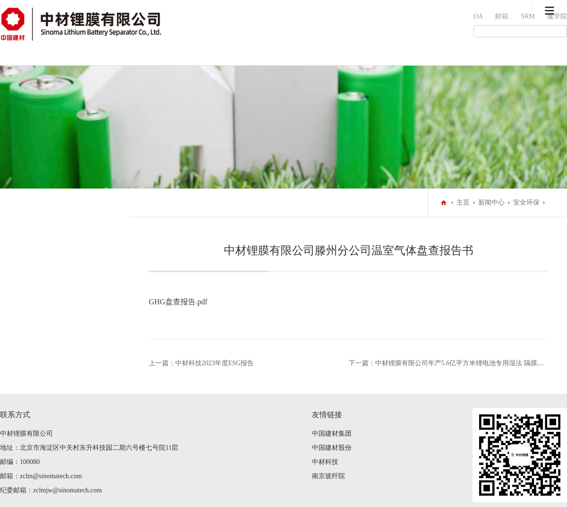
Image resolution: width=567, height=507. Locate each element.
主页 (463, 202)
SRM (528, 16)
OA (478, 16)
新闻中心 (491, 202)
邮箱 (501, 16)
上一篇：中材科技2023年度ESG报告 (201, 363)
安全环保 (526, 202)
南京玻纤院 (328, 476)
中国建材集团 (332, 433)
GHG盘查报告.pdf (178, 302)
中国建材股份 (332, 447)
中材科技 (325, 461)
